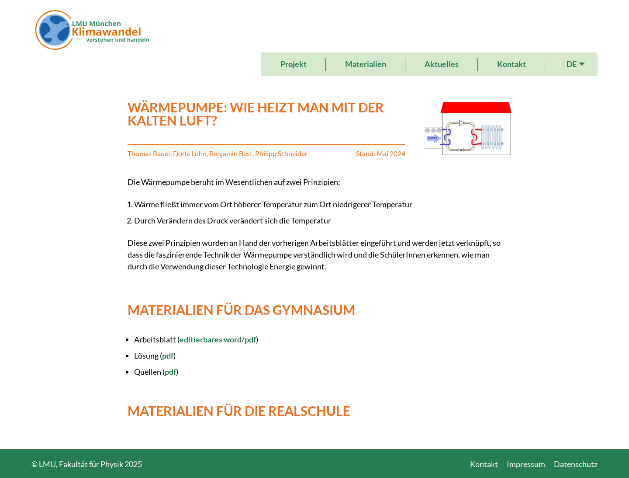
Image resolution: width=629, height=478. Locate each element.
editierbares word (211, 339)
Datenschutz (576, 464)
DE (572, 64)
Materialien (365, 64)
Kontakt (511, 64)
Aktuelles (442, 64)
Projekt (293, 64)
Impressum (526, 464)
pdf (250, 339)
